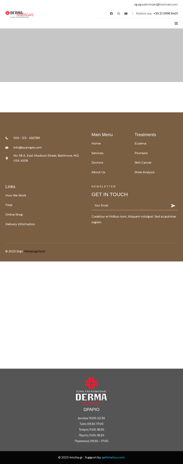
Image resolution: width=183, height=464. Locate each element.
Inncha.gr (76, 457)
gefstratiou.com (113, 457)
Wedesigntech (34, 251)
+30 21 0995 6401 (165, 13)
